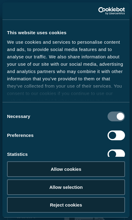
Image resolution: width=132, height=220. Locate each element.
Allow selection (65, 187)
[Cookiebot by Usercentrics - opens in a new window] (98, 11)
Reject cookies (66, 204)
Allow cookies (66, 169)
